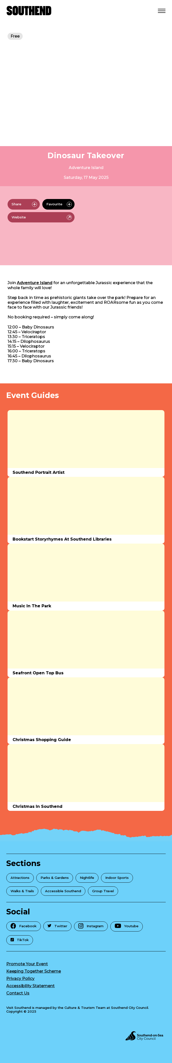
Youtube (127, 926)
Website (42, 217)
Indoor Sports (117, 878)
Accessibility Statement (30, 985)
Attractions (20, 878)
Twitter (57, 926)
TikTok (20, 940)
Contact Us (17, 993)
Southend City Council (129, 1008)
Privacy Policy (20, 978)
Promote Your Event (27, 963)
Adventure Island (86, 167)
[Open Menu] (162, 11)
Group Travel (103, 891)
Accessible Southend (63, 891)
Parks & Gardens (55, 878)
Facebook (24, 926)
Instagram (91, 925)
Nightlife (87, 878)
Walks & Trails (22, 891)
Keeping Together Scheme (33, 971)
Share (24, 204)
